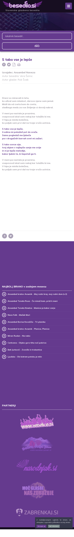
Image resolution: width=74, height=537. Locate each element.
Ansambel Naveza (24, 72)
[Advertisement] (37, 88)
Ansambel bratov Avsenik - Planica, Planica (28, 329)
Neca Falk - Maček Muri (19, 315)
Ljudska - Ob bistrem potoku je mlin (25, 356)
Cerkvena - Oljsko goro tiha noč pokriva (27, 343)
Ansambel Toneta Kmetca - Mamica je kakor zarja (31, 308)
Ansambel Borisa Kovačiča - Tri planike (26, 322)
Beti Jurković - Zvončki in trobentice (25, 349)
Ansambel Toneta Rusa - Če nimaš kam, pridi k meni (33, 301)
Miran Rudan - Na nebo (19, 336)
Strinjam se (41, 526)
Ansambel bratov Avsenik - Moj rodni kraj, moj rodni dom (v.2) (37, 294)
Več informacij (54, 526)
